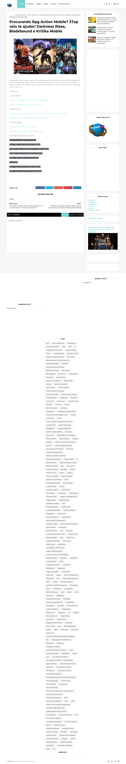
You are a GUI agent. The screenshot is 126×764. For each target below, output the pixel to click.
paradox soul (50, 612)
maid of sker (66, 571)
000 (47, 343)
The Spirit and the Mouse (54, 694)
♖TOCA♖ (53, 4)
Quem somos (61, 619)
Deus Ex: (49, 445)
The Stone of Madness (53, 697)
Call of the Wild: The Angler (55, 391)
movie (48, 588)
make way (49, 575)
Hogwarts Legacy (51, 524)
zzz (54, 749)
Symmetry (49, 667)
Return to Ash (50, 626)
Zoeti (48, 749)
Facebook (92, 200)
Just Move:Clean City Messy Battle (57, 554)
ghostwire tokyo (51, 496)
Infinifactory (62, 527)
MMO (29, 15)
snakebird (60, 643)
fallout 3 (69, 472)
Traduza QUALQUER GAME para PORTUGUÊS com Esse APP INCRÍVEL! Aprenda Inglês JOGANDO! (107, 21)
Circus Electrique (51, 408)
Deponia (75, 438)
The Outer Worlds (51, 687)
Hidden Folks (66, 517)
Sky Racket (50, 643)
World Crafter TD (51, 742)
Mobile (34, 15)
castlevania (63, 398)
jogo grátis (61, 544)
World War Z (50, 745)
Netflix (69, 592)
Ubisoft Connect (59, 725)
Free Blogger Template (28, 761)
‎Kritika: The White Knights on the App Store (25, 105)
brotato (48, 384)
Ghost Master (50, 493)
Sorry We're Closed (52, 653)
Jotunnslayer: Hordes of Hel (55, 547)
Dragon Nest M (69, 459)
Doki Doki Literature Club (54, 452)
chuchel (58, 404)
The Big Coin (50, 670)
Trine (76, 715)
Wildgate (64, 738)
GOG (63, 503)
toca (66, 701)
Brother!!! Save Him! (61, 384)
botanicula (49, 377)
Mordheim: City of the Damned (56, 585)
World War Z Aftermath (64, 745)
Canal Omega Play (20, 15)
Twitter (91, 208)
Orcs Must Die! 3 (72, 605)
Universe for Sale (67, 728)
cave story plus (73, 401)
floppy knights (68, 483)
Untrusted (63, 732)
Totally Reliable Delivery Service (56, 711)
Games (46, 4)
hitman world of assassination (56, 520)
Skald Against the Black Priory (61, 640)
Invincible (69, 530)
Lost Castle (66, 565)
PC (69, 612)
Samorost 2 (50, 633)
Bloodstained (50, 374)
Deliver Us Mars (51, 438)
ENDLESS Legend (52, 466)
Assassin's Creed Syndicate (54, 357)
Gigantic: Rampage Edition (68, 496)
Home (21, 4)
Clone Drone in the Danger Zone (57, 415)
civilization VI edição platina (66, 411)
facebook (79, 214)
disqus (72, 214)
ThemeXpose (17, 761)
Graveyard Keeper (52, 507)
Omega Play (92, 204)
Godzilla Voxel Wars (52, 503)
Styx (47, 657)
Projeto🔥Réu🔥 (64, 4)
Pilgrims (75, 612)
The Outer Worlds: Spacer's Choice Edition (59, 691)
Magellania (61, 568)
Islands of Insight (51, 537)
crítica (59, 418)
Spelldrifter (65, 653)
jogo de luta (50, 544)
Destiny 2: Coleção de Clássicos (65, 442)
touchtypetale (51, 715)
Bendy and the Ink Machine (55, 367)
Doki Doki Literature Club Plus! (56, 455)
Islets (61, 537)
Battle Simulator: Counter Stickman (57, 360)
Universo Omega (94, 210)
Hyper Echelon (51, 527)
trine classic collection (53, 718)
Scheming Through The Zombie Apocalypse (60, 636)
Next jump (49, 595)
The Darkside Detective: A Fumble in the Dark (61, 677)
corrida (73, 415)
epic (62, 466)
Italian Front (70, 537)
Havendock (61, 513)
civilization (63, 408)
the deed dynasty (52, 681)
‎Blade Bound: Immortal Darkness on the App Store (28, 118)
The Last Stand (51, 684)
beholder (65, 363)
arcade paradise (59, 353)
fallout (61, 472)
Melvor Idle (49, 578)
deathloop (68, 432)
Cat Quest (73, 398)
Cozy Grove (50, 418)
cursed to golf (51, 425)
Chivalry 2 (49, 404)
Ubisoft (48, 725)
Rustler (48, 629)
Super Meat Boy (51, 663)
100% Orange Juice (58, 343)
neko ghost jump (52, 592)
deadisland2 (50, 428)
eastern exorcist (51, 462)
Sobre (71, 650)
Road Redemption (70, 626)
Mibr (58, 578)
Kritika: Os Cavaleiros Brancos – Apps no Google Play (28, 100)
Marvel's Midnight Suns (71, 575)
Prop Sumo (50, 619)
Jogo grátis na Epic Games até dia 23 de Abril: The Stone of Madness (101, 229)
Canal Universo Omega (68, 394)
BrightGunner (68, 380)
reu (59, 626)
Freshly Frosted (51, 486)
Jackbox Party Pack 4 (53, 541)
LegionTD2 (73, 558)
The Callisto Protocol (64, 670)
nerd (62, 592)
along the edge (71, 350)
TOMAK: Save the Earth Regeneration (58, 704)
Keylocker (63, 558)
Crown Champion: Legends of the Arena (59, 421)
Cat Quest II (50, 401)
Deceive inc (50, 435)
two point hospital (70, 721)
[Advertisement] (103, 80)
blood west (65, 370)
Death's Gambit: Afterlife (54, 432)
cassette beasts (51, 398)
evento (72, 469)
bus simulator (50, 387)
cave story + (61, 401)
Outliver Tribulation (52, 609)
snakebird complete (53, 646)
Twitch (90, 206)
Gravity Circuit (65, 507)
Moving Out (57, 588)
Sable (56, 629)
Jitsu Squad (66, 541)
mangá (58, 575)
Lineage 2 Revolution (53, 565)
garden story (65, 490)
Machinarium (50, 568)
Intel (61, 530)
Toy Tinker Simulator (65, 715)
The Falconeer (66, 681)
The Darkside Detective (54, 674)
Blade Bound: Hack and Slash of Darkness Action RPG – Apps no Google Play (38, 113)
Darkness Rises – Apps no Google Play (23, 127)
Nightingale (60, 595)
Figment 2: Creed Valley (53, 479)
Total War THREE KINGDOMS (55, 708)
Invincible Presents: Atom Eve (55, 534)
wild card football (52, 738)
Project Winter (65, 616)
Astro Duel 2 (70, 357)
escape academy (51, 469)
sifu (47, 640)
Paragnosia (61, 612)
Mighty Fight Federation (70, 578)
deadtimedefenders (64, 428)
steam (74, 653)
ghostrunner (62, 493)
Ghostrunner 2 (73, 493)
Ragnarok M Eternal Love (54, 622)
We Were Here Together (67, 735)
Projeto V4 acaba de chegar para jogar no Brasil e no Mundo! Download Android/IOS (106, 40)
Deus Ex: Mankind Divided (63, 445)
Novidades (30, 4)
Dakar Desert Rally (65, 425)
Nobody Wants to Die (53, 599)
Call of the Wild (63, 387)
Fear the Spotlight (52, 476)
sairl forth (74, 629)
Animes (38, 4)
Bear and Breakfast (52, 363)
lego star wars (51, 561)
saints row (64, 629)
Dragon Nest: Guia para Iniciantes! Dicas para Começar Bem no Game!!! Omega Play (106, 30)
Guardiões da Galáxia (53, 510)
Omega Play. (50, 605)
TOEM (73, 701)
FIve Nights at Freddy (53, 483)
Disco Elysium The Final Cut (54, 449)
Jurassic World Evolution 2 (54, 551)
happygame (50, 513)
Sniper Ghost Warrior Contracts (56, 650)
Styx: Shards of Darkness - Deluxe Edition (59, 660)
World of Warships (66, 742)
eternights (64, 469)
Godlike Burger (64, 500)
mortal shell (73, 585)
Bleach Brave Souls (52, 370)
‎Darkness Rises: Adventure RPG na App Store (26, 131)
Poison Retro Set (51, 616)
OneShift (60, 605)
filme (66, 479)
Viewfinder (73, 732)
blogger (65, 214)
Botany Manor (60, 377)
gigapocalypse (51, 500)
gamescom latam (52, 490)
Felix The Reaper (66, 476)
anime (48, 353)
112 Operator (71, 343)
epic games (71, 466)
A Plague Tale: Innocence (54, 350)
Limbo (61, 561)
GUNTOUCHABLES (69, 510)
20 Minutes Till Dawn (52, 346)
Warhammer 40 (51, 735)
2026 (70, 346)
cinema (66, 404)
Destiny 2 (49, 442)
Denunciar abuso (95, 218)
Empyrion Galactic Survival (68, 462)
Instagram (92, 202)
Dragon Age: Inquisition (53, 459)
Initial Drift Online (51, 530)
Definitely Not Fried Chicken (66, 435)
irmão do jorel (73, 534)
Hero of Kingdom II (52, 517)
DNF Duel (70, 449)
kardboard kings (51, 558)
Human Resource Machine (69, 524)
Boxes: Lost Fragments (53, 380)
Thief (65, 697)
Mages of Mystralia (52, 571)
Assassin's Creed (72, 353)
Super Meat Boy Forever (68, 663)
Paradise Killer (66, 609)
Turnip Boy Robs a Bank (53, 721)
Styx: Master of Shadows (60, 657)
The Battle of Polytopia (63, 667)
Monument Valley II (67, 582)
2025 (63, 346)
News (76, 592)
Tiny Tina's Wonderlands (53, 701)
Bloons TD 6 (62, 374)
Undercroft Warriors (52, 728)
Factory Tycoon (51, 472)
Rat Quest (69, 622)
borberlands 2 (73, 374)
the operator (63, 684)
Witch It (73, 738)
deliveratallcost (64, 438)
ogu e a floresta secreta (54, 602)
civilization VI (50, 411)
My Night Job (68, 588)
